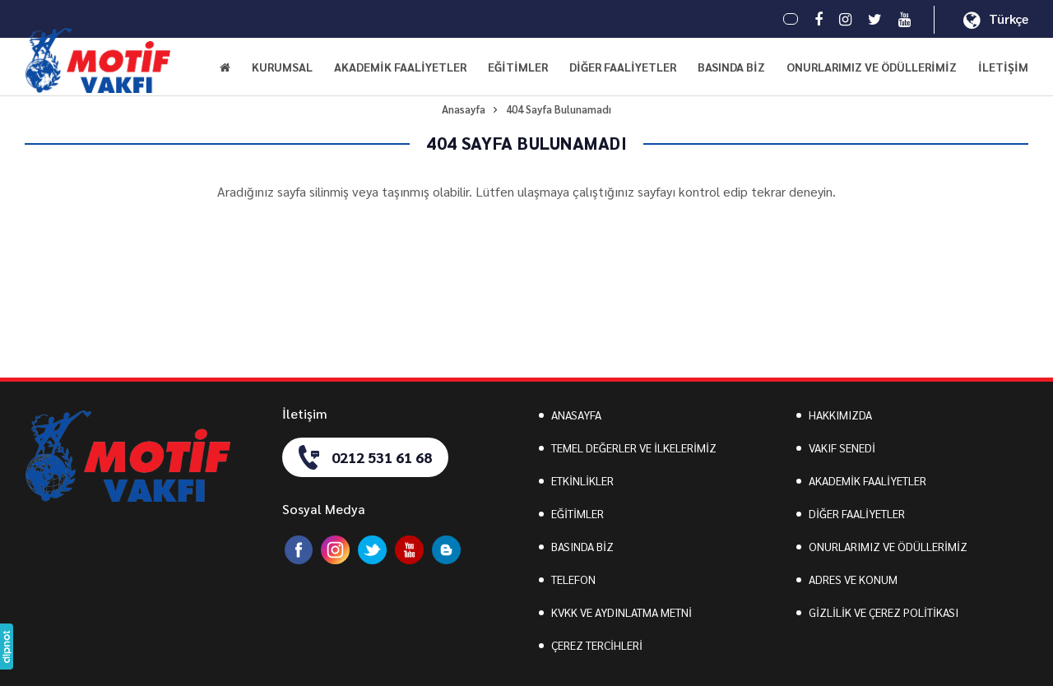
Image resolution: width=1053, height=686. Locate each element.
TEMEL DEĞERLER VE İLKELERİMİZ (634, 447)
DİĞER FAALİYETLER (857, 513)
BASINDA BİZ (731, 66)
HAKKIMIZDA (840, 414)
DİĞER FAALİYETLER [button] (622, 66)
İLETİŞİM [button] (1003, 66)
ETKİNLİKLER (582, 480)
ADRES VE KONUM (853, 579)
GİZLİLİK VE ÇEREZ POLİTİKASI (883, 612)
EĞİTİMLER (577, 513)
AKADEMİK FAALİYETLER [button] (400, 66)
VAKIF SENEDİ (842, 447)
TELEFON (573, 579)
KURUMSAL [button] (282, 66)
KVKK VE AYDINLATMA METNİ (621, 612)
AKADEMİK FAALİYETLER (867, 480)
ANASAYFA (576, 414)
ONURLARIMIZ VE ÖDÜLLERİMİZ (871, 66)
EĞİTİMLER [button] (518, 66)
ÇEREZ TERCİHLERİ (596, 644)
